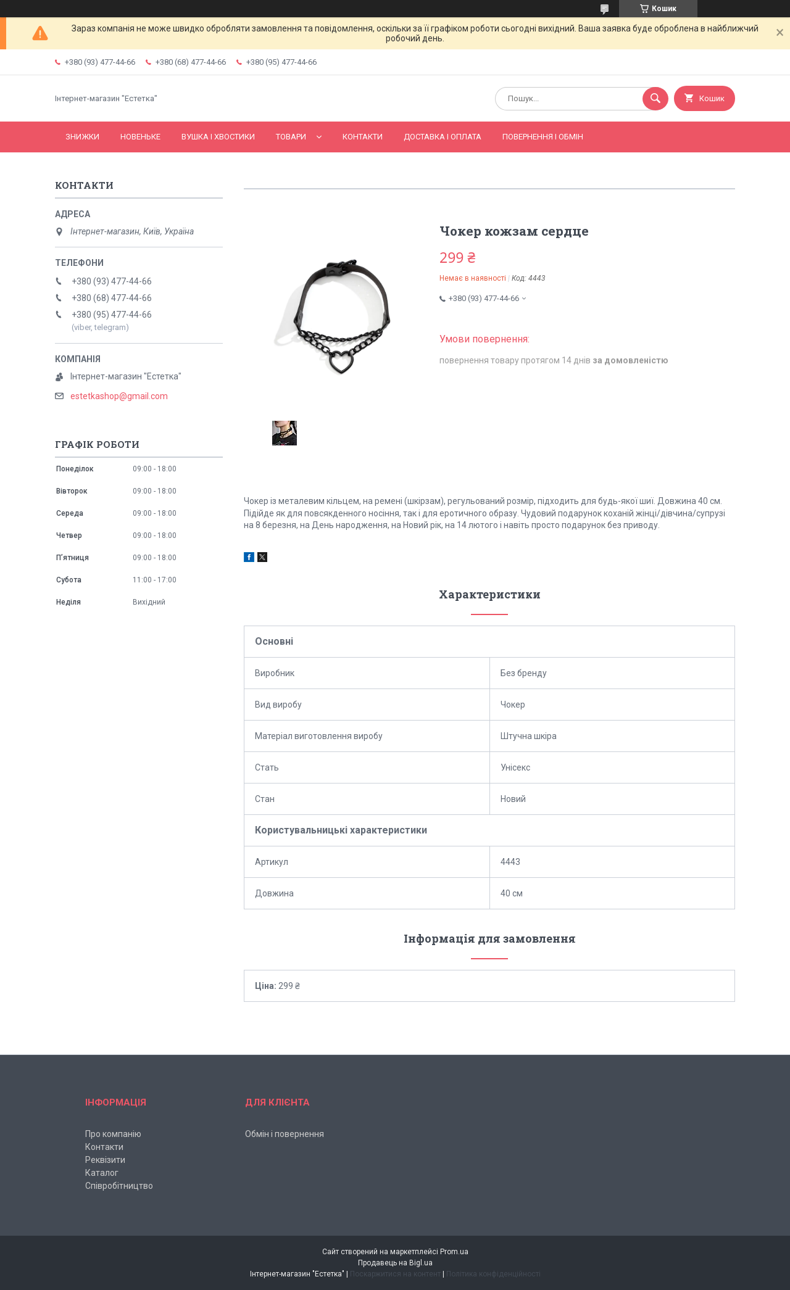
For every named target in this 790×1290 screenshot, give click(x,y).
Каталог (101, 1173)
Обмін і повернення (284, 1134)
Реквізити (105, 1160)
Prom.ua (454, 1251)
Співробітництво (119, 1186)
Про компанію (113, 1134)
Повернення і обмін (542, 136)
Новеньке (140, 136)
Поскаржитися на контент (395, 1274)
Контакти (363, 136)
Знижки (82, 136)
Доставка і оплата (442, 136)
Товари (291, 136)
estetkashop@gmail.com (119, 396)
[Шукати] (655, 98)
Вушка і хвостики (218, 136)
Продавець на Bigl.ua (395, 1263)
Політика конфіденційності (493, 1274)
